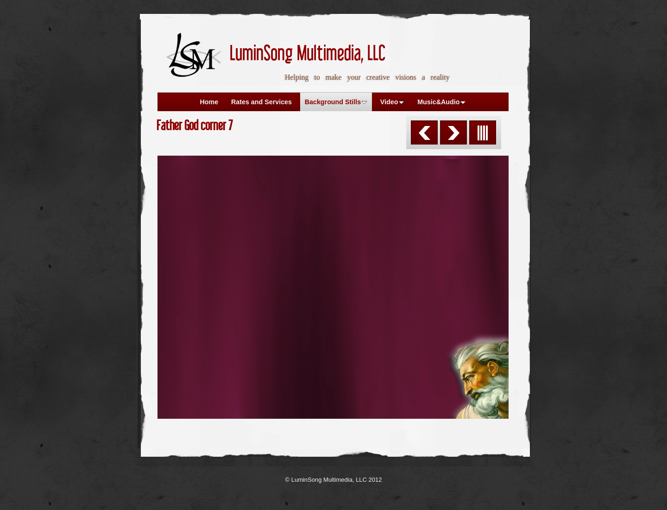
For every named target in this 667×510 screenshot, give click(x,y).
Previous (424, 132)
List (483, 132)
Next (453, 132)
